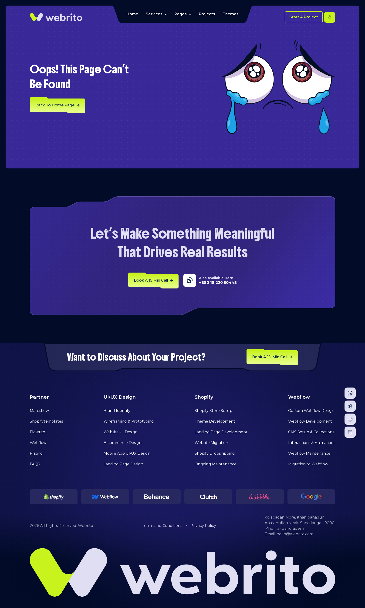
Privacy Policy (203, 525)
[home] (56, 17)
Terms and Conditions (162, 525)
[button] (156, 14)
